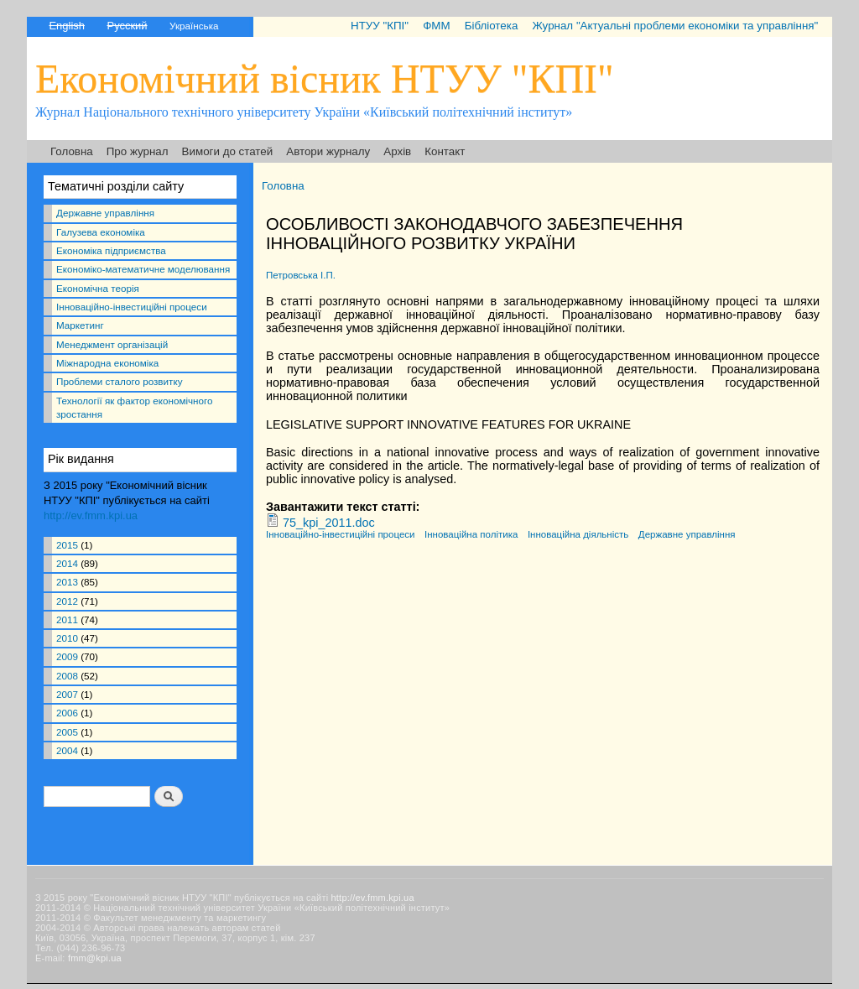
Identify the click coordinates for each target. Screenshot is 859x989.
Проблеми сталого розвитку (119, 381)
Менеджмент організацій (112, 344)
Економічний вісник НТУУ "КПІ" (324, 78)
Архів (397, 151)
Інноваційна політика (471, 534)
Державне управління (105, 212)
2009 (67, 656)
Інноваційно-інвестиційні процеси (131, 306)
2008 (67, 675)
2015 (67, 544)
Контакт (444, 151)
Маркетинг (80, 325)
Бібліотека (491, 25)
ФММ (436, 25)
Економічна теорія (97, 288)
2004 (67, 750)
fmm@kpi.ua (95, 958)
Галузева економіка (100, 231)
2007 (67, 694)
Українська (193, 25)
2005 (67, 731)
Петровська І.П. (301, 275)
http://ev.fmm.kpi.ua (91, 515)
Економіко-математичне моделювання (143, 268)
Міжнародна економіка (107, 362)
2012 (67, 601)
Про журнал (138, 151)
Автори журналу (328, 151)
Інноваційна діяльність (578, 534)
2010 (67, 637)
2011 (67, 619)
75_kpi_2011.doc (329, 522)
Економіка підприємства (111, 250)
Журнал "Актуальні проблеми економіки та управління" (675, 25)
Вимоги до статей (227, 151)
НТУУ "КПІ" (380, 25)
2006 (67, 712)
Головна (71, 151)
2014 (67, 563)
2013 (67, 581)
